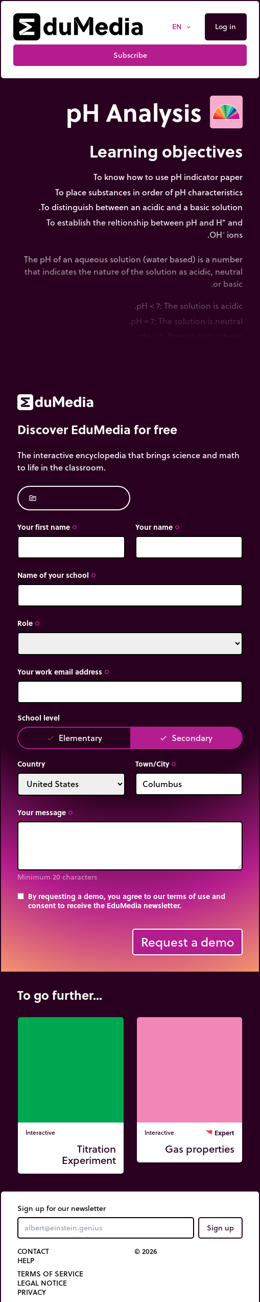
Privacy (31, 1292)
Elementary (74, 738)
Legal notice (42, 1283)
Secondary (185, 738)
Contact (33, 1251)
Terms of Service (50, 1274)
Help (25, 1260)
